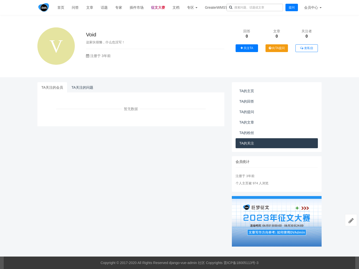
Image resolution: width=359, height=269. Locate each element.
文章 (89, 7)
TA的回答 (246, 101)
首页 (60, 7)
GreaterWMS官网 (218, 7)
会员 (313, 7)
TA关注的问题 (82, 87)
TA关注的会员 (52, 87)
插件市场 (137, 7)
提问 (292, 7)
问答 (75, 7)
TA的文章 (246, 122)
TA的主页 (246, 91)
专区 (192, 7)
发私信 (306, 48)
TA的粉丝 (246, 133)
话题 (104, 7)
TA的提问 (246, 112)
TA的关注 (246, 143)
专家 (118, 7)
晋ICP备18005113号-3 (241, 263)
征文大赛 (158, 7)
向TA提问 (277, 48)
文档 (176, 7)
